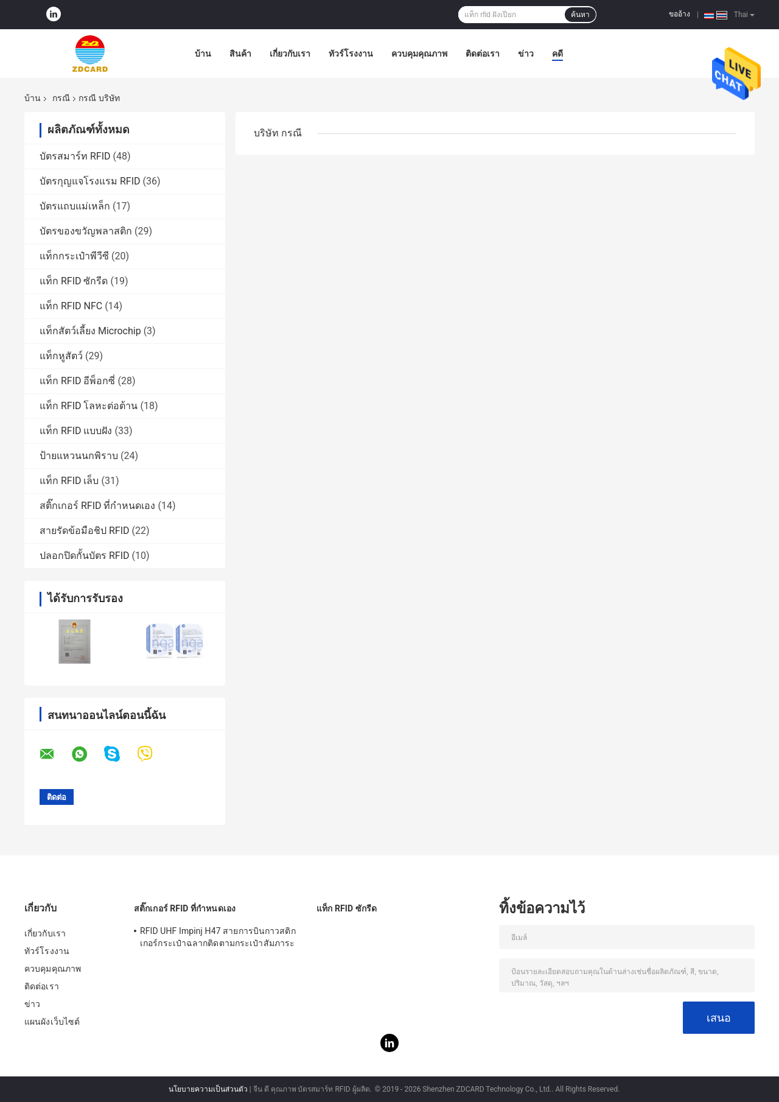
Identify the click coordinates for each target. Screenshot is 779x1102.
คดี (557, 53)
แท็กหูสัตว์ (61, 356)
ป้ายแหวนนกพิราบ (79, 456)
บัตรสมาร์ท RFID (75, 156)
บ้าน (203, 53)
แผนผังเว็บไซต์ (52, 1022)
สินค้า (240, 53)
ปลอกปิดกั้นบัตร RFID (85, 555)
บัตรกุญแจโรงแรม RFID (90, 181)
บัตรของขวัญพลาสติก (86, 231)
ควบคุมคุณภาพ (419, 53)
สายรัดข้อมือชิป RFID (85, 530)
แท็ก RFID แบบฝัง (76, 431)
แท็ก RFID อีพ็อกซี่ (78, 381)
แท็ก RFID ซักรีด (74, 281)
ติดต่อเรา (483, 53)
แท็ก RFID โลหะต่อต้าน (89, 406)
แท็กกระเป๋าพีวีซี (74, 256)
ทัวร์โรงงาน (351, 53)
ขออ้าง (679, 14)
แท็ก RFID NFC (71, 306)
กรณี (61, 98)
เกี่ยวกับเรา (290, 53)
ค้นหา (580, 14)
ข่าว (526, 53)
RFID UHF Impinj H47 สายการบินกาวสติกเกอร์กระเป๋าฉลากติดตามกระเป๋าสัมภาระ (218, 937)
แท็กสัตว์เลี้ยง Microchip (90, 331)
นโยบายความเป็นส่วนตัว (208, 1089)
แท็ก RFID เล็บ (69, 480)
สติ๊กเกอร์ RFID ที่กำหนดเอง (98, 505)
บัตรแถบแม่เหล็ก (75, 206)
